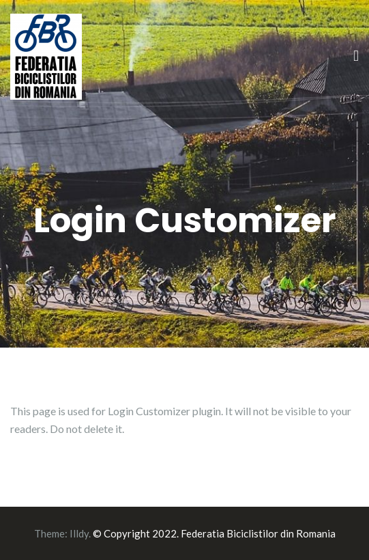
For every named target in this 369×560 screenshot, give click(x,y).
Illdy (79, 533)
